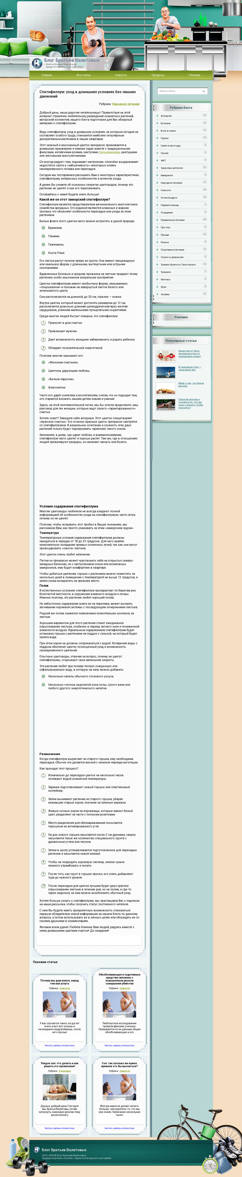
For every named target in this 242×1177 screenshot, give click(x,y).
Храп (163, 287)
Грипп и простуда (170, 145)
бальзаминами (109, 152)
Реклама (194, 75)
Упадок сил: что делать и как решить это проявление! (59, 1065)
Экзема (165, 294)
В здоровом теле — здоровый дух (189, 368)
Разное (165, 242)
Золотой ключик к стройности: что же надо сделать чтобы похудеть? (190, 403)
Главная (47, 75)
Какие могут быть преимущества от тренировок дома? (189, 353)
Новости (121, 75)
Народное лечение (126, 104)
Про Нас (165, 227)
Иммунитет (167, 175)
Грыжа (164, 153)
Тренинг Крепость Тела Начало (178, 264)
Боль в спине (168, 130)
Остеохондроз (169, 197)
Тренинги (166, 272)
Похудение (167, 212)
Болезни (165, 123)
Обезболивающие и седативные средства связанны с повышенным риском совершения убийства (119, 979)
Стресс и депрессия (172, 257)
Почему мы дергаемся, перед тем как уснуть (59, 982)
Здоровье (65, 1071)
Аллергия (166, 116)
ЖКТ (163, 160)
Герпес (165, 138)
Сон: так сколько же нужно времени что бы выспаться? (119, 1065)
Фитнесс (165, 279)
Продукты (158, 75)
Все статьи (84, 75)
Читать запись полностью (60, 1045)
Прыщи (165, 234)
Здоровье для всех (172, 168)
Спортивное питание (172, 249)
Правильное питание (173, 220)
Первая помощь (170, 205)
